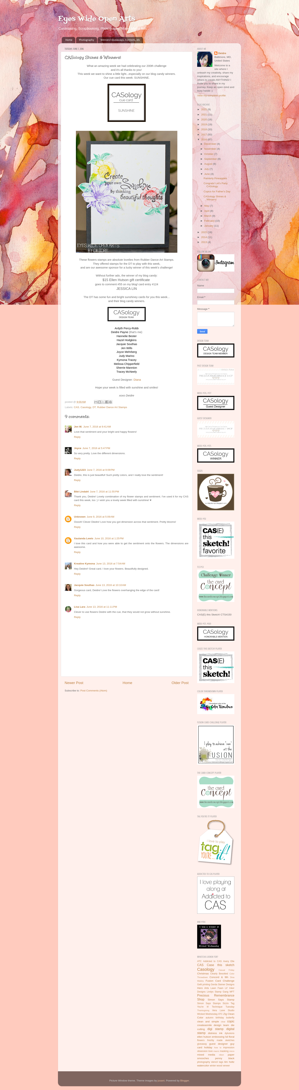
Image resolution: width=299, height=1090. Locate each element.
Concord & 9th (219, 977)
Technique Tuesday (223, 1006)
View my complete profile (211, 95)
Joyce (77, 448)
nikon (221, 1055)
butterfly (230, 1017)
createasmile (204, 1025)
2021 (204, 114)
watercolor (203, 1065)
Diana (137, 379)
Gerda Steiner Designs (222, 984)
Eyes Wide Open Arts (96, 19)
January (209, 225)
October (209, 154)
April (207, 210)
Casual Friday (226, 970)
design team (221, 1025)
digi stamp (215, 1029)
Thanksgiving (203, 1010)
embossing (218, 1036)
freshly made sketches (220, 1040)
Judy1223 (80, 469)
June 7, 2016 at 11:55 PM (104, 491)
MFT (232, 991)
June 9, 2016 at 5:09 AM (100, 516)
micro (231, 1051)
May (207, 205)
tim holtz (229, 1061)
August (208, 163)
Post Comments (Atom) (93, 690)
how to (217, 1047)
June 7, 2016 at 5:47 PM (96, 448)
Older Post (180, 683)
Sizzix (226, 1003)
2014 (204, 237)
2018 (204, 129)
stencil (214, 1062)
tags (221, 1062)
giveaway (202, 1044)
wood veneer (223, 1065)
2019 (204, 124)
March (208, 215)
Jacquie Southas (84, 585)
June (207, 174)
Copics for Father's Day (217, 191)
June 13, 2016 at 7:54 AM (110, 563)
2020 (204, 119)
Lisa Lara (79, 606)
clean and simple (208, 1021)
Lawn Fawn (217, 988)
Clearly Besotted (219, 973)
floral (231, 1036)
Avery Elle (228, 961)
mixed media (206, 1054)
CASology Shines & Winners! (215, 198)
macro (216, 1051)
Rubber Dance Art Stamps (112, 407)
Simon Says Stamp (221, 999)
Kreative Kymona (84, 563)
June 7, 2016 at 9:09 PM (101, 469)
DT (94, 407)
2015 (204, 232)
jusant (161, 1080)
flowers (200, 1040)
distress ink (215, 1033)
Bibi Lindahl (81, 491)
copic (230, 1021)
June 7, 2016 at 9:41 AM (97, 426)
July (207, 169)
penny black (224, 1058)
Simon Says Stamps (209, 1003)
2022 (204, 109)
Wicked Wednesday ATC (210, 1014)
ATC (199, 961)
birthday (220, 1017)
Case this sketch (220, 965)
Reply (77, 437)
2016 (204, 139)
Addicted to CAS (212, 961)
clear (223, 1021)
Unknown (80, 516)
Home (68, 40)
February (209, 220)
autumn (209, 1017)
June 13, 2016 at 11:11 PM (101, 606)
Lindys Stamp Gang (217, 991)
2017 (204, 134)
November (210, 148)
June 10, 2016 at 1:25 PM (109, 538)
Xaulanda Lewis (83, 538)
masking (224, 1051)
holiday (208, 1047)
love (210, 1051)
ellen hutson (204, 1036)
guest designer (218, 1043)
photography (203, 1062)
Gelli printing (203, 984)
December (210, 143)
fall (226, 1037)
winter (213, 1065)
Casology (86, 407)
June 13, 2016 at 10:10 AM (111, 585)
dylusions (229, 1033)
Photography (86, 40)
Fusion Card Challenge (220, 980)
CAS (76, 407)
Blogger (184, 1080)
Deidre (222, 53)
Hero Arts (203, 988)
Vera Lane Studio (223, 1010)
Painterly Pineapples (215, 178)
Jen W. (78, 426)
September (211, 158)
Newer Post (74, 683)
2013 (204, 242)
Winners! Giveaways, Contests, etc (120, 40)
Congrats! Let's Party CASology (216, 185)
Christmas (203, 973)
